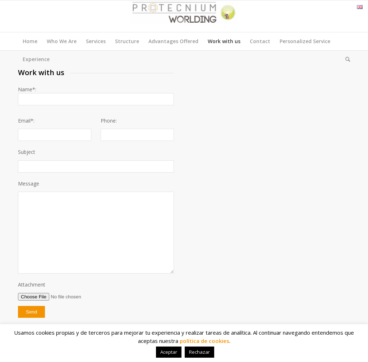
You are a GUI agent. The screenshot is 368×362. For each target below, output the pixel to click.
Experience (36, 59)
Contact (260, 41)
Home (30, 41)
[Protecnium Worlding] (184, 16)
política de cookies (204, 340)
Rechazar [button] (199, 352)
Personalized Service (305, 41)
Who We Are (62, 41)
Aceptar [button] (168, 352)
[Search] (345, 59)
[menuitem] (345, 59)
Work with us (224, 41)
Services (96, 41)
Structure (127, 41)
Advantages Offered (173, 41)
